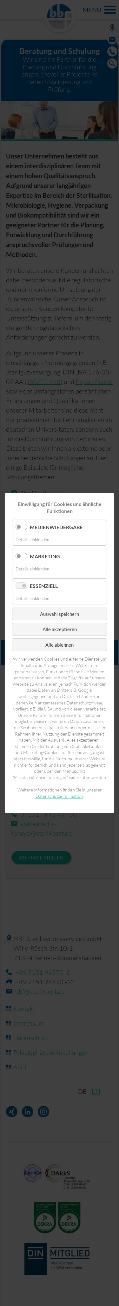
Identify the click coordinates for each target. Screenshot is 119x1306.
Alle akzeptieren (60, 629)
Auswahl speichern (59, 614)
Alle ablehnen (59, 645)
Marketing (45, 556)
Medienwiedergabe (56, 527)
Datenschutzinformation (59, 796)
